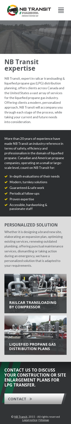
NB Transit (20, 416)
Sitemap (44, 420)
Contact (17, 398)
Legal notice (29, 420)
